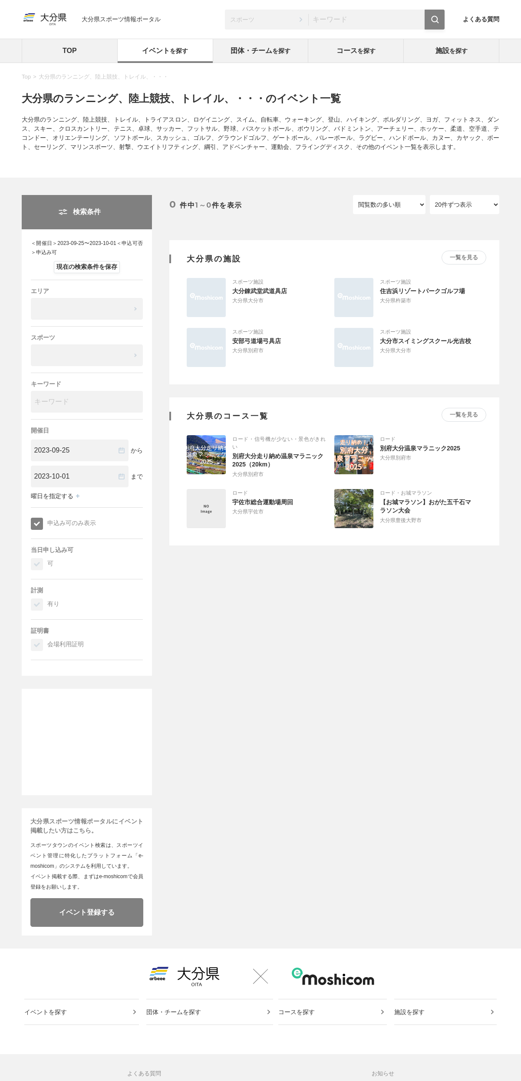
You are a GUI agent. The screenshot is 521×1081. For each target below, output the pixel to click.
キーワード (46, 383)
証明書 (40, 630)
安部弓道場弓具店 (256, 340)
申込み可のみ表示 (71, 522)
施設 (451, 50)
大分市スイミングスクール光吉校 (425, 340)
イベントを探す (47, 1019)
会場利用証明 (65, 644)
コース (356, 50)
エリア (40, 291)
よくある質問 (481, 19)
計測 (37, 590)
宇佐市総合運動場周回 (262, 502)
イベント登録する (87, 912)
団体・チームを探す (174, 1019)
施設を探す (410, 1019)
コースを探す (298, 1019)
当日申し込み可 (52, 549)
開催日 (40, 430)
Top (26, 76)
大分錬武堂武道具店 (259, 291)
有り (53, 603)
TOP (70, 50)
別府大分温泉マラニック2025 (420, 448)
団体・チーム (260, 50)
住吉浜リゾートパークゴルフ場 (422, 291)
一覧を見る (464, 257)
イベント (165, 50)
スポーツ (43, 337)
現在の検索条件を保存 (86, 266)
